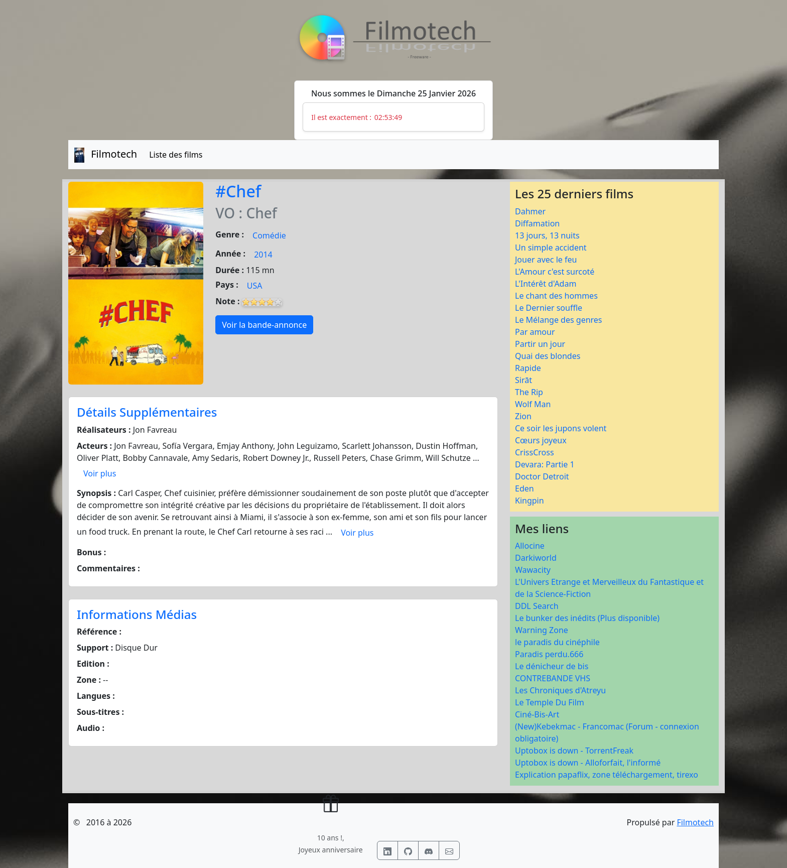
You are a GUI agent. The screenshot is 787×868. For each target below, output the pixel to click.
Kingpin (529, 500)
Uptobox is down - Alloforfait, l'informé (588, 762)
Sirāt (523, 380)
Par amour (535, 331)
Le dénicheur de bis (551, 666)
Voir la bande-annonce (264, 324)
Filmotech (695, 822)
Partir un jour (540, 343)
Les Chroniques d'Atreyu (560, 690)
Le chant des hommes (556, 295)
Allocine (530, 545)
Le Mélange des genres (558, 319)
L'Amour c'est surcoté (554, 271)
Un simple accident (551, 247)
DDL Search (537, 605)
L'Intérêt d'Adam (545, 283)
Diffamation (537, 223)
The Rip (529, 392)
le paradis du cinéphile (557, 642)
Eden (524, 488)
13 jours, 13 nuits (547, 235)
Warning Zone (541, 630)
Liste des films (175, 154)
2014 (263, 254)
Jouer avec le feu (546, 259)
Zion (523, 416)
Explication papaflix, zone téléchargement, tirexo (606, 774)
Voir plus (99, 473)
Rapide (528, 368)
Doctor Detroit (542, 476)
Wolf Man (533, 404)
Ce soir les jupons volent (560, 428)
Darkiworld (536, 557)
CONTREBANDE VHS (552, 678)
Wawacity (533, 569)
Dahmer (530, 211)
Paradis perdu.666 (549, 654)
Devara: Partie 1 (545, 464)
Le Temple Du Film (549, 702)
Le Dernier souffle (548, 307)
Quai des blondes (547, 355)
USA (255, 285)
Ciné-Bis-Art (537, 714)
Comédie (269, 235)
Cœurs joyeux (541, 440)
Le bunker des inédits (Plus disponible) (587, 618)
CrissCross (534, 452)
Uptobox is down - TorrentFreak (574, 750)
